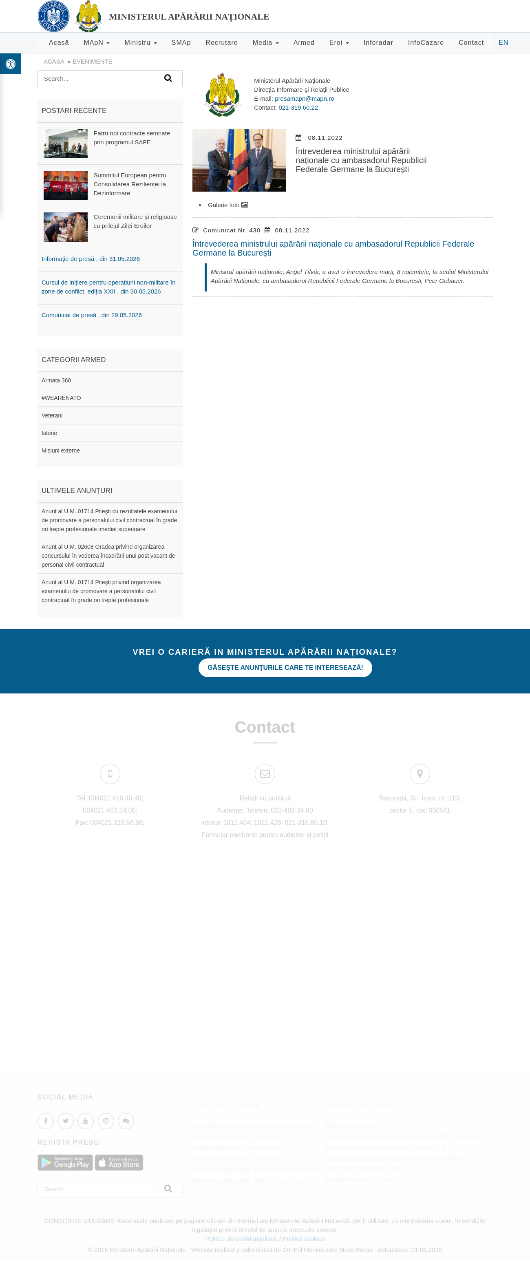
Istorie (49, 433)
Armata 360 (56, 380)
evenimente (93, 61)
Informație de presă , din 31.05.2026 (91, 258)
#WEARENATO (61, 398)
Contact (471, 42)
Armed (304, 42)
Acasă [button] (59, 42)
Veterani (52, 415)
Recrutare (221, 42)
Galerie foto (228, 204)
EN (503, 42)
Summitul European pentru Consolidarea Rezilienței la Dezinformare (130, 184)
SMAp (181, 42)
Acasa (54, 61)
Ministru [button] (140, 42)
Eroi (339, 42)
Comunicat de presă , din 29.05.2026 (92, 314)
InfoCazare (426, 42)
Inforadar (378, 42)
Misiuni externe (61, 450)
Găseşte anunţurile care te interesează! (285, 667)
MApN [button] (97, 42)
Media (266, 42)
